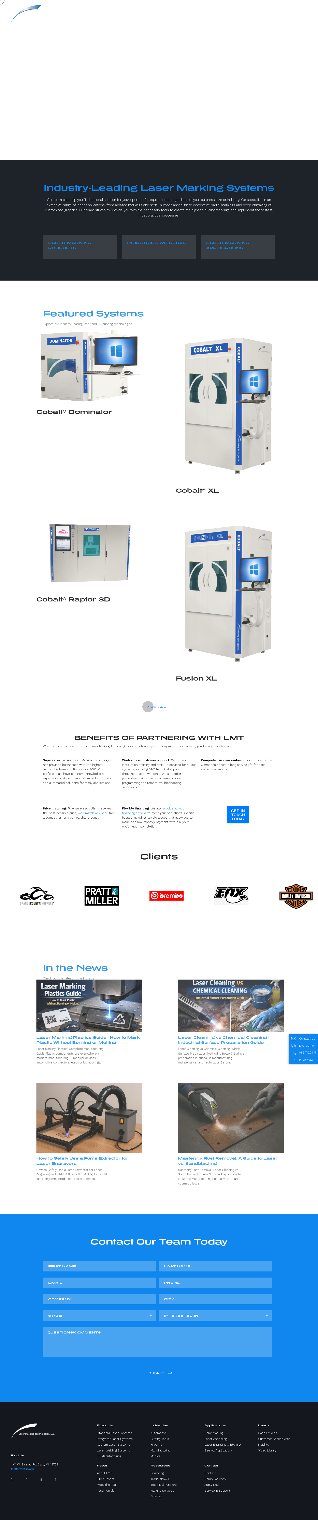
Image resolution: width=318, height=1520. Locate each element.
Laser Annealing (215, 1439)
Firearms (157, 1444)
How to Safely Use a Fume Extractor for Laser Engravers (52, 1160)
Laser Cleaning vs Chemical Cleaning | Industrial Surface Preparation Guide (255, 1040)
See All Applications (218, 1450)
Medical (156, 1456)
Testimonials (106, 1490)
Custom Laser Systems (113, 1444)
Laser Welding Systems (113, 1450)
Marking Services (162, 1490)
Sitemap (156, 1496)
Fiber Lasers (105, 1479)
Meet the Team (107, 1485)
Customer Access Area (274, 1439)
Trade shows (160, 1479)
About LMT (104, 1473)
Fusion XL (226, 678)
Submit (160, 1373)
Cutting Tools (160, 1439)
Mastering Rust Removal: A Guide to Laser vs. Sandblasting (259, 1160)
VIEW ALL (161, 706)
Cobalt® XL (227, 490)
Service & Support (217, 1490)
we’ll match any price (93, 813)
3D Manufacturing (109, 1456)
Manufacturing (160, 1450)
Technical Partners (164, 1485)
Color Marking (213, 1433)
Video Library (267, 1450)
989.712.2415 (22, 1469)
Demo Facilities (215, 1479)
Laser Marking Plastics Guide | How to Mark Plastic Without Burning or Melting (58, 1040)
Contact (210, 1473)
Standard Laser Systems (114, 1433)
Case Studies (267, 1433)
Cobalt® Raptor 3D (43, 599)
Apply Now (211, 1485)
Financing (157, 1473)
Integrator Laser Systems (115, 1439)
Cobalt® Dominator (43, 411)
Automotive (159, 1433)
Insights (263, 1444)
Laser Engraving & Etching (222, 1444)
